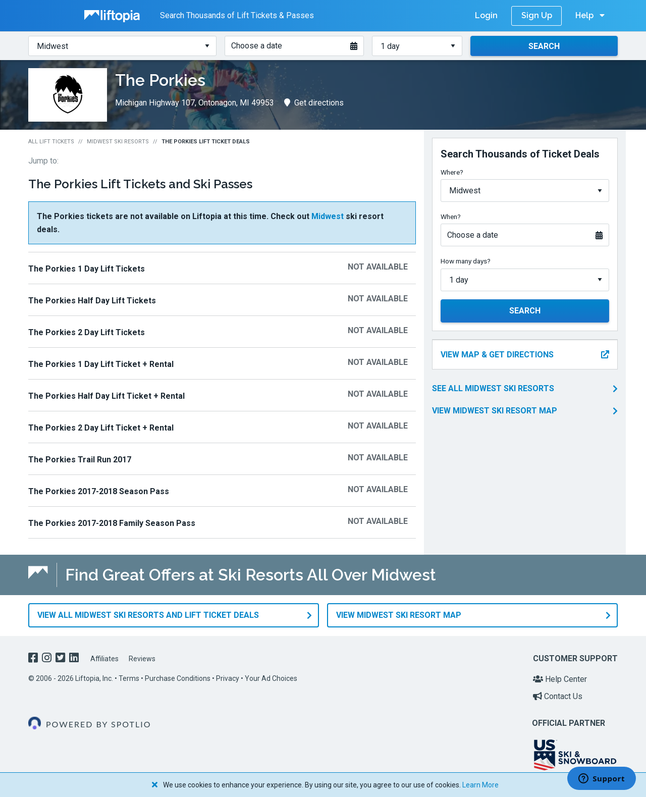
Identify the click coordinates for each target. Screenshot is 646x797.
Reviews (142, 658)
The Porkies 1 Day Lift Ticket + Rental (101, 364)
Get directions (314, 103)
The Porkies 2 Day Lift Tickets (86, 332)
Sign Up (536, 15)
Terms (129, 678)
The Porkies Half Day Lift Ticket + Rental (106, 396)
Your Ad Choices (271, 678)
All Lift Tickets (51, 141)
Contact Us (557, 696)
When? (451, 216)
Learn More (480, 785)
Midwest (327, 216)
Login (486, 15)
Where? (452, 172)
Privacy (227, 678)
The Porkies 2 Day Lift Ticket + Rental (101, 428)
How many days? (466, 261)
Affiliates (104, 658)
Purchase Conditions (177, 678)
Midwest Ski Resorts (118, 141)
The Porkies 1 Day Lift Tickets (86, 269)
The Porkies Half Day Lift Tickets (92, 300)
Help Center (560, 679)
